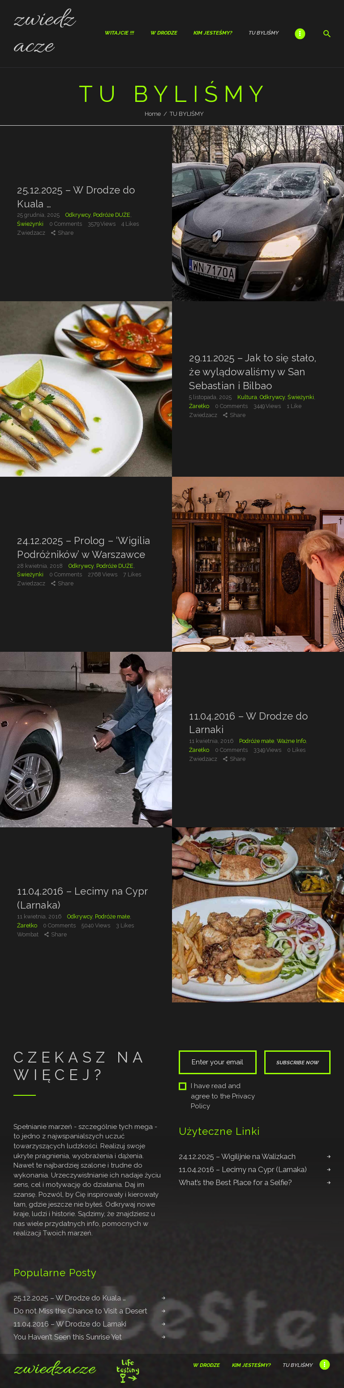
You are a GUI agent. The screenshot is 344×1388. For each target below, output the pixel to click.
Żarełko (199, 406)
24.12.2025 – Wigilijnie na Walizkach (237, 1156)
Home (153, 113)
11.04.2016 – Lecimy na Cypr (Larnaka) (82, 898)
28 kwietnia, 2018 (40, 565)
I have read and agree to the (217, 1096)
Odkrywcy (77, 214)
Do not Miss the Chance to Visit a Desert (80, 1310)
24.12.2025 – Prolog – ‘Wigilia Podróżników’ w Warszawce (83, 547)
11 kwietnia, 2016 (212, 741)
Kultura (247, 397)
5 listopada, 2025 (211, 397)
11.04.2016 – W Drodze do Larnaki (248, 722)
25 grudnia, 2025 (39, 214)
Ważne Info (291, 741)
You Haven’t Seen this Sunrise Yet (67, 1336)
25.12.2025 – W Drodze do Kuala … (76, 196)
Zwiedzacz (32, 232)
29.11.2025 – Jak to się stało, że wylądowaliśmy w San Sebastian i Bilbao (252, 372)
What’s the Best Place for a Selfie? (235, 1182)
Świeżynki (30, 223)
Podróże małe (256, 741)
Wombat (28, 934)
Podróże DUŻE (111, 214)
